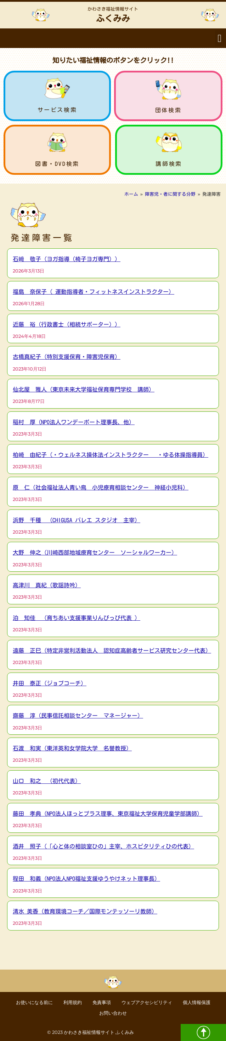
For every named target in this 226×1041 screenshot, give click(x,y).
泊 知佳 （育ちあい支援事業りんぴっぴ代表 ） (76, 618)
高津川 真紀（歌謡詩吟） (47, 585)
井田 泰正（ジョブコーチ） (49, 683)
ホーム (131, 194)
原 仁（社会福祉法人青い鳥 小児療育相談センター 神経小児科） (100, 487)
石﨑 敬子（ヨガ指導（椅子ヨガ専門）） (66, 259)
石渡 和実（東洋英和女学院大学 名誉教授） (72, 748)
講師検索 (169, 164)
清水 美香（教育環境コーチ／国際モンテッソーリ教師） (85, 911)
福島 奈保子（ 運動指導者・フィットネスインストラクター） (93, 292)
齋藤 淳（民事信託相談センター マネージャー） (78, 715)
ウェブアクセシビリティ (147, 1002)
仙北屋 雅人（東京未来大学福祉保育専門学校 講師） (83, 389)
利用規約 (72, 1002)
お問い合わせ (113, 1013)
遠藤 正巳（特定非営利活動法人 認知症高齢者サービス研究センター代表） (112, 650)
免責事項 (101, 1002)
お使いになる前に (34, 1002)
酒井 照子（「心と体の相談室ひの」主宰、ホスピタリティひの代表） (103, 846)
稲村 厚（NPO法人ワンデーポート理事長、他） (74, 422)
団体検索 (168, 110)
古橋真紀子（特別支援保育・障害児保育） (66, 357)
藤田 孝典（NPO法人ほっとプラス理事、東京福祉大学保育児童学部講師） (108, 813)
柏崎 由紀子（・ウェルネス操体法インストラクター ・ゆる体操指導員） (110, 455)
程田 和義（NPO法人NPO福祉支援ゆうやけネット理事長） (86, 878)
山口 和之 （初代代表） (47, 781)
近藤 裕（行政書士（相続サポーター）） (66, 324)
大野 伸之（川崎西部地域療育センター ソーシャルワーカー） (95, 552)
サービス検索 (57, 110)
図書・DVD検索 (57, 164)
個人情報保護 (196, 1002)
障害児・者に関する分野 (170, 194)
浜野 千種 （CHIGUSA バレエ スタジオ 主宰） (76, 520)
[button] (219, 38)
